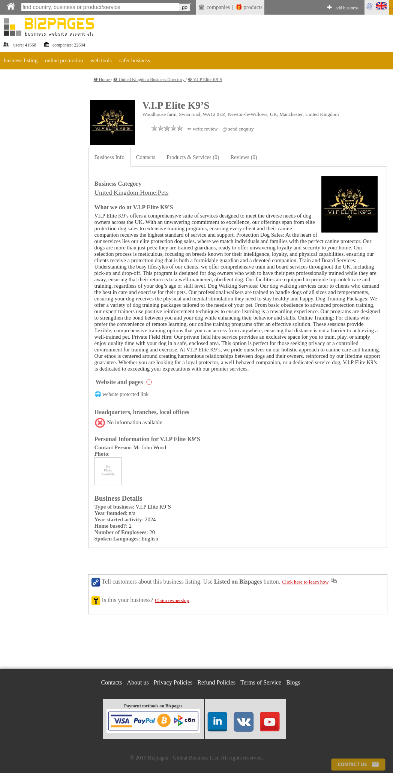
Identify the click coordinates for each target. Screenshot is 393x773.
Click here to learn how (305, 582)
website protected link (125, 394)
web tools (101, 60)
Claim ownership (172, 600)
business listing (21, 60)
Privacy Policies (173, 682)
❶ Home (102, 79)
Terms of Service (260, 682)
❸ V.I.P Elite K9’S (205, 79)
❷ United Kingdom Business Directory (149, 79)
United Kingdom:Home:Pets (131, 192)
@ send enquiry (238, 129)
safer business (134, 60)
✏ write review (203, 129)
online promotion (64, 60)
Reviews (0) (244, 157)
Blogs (293, 682)
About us (138, 682)
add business (347, 8)
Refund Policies (216, 682)
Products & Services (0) (192, 157)
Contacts (145, 157)
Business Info (109, 157)
